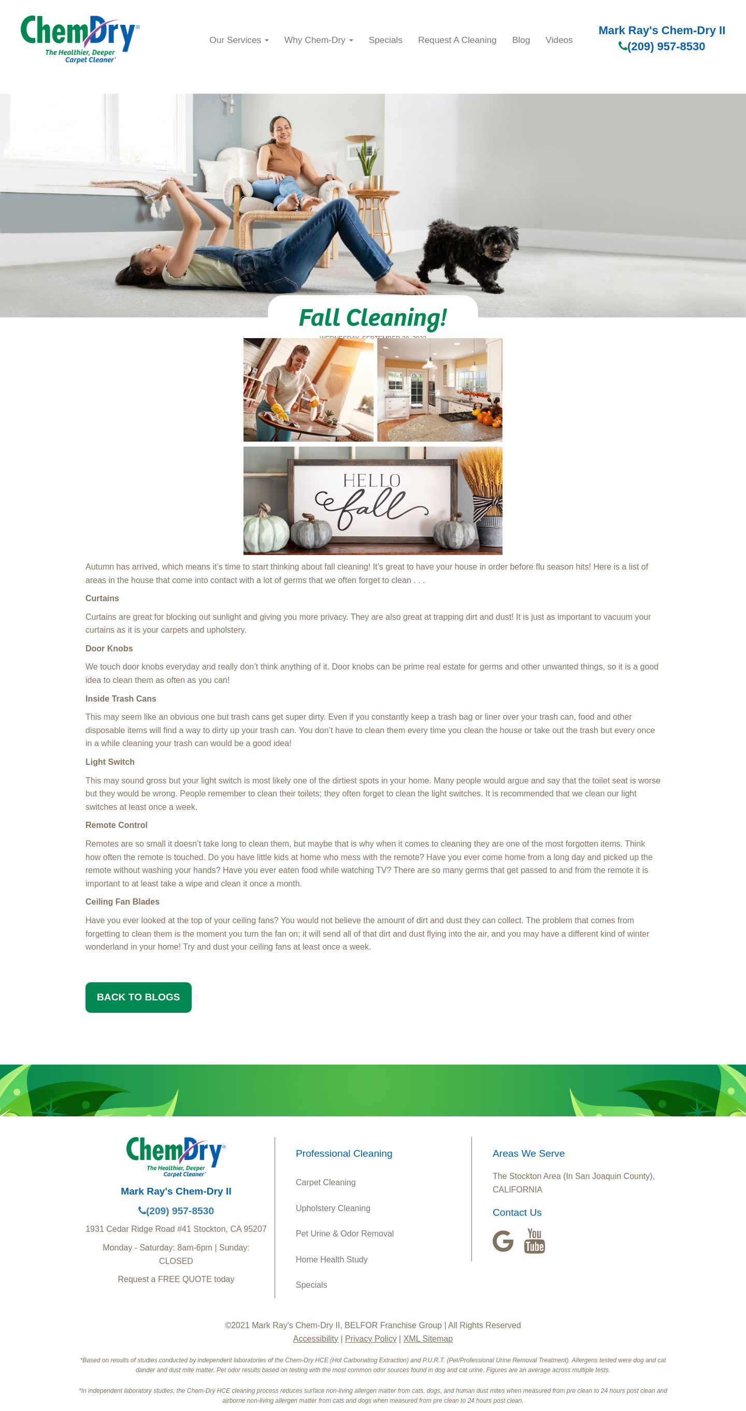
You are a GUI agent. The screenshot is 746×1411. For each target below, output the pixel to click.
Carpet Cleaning (326, 1182)
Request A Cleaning (457, 40)
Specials (386, 40)
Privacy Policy (371, 1338)
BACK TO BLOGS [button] (138, 997)
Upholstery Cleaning (333, 1208)
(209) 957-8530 (662, 46)
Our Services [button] (239, 40)
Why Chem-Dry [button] (318, 40)
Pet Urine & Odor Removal (345, 1233)
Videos (559, 40)
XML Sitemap (428, 1338)
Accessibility (315, 1338)
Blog (521, 40)
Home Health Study (332, 1259)
